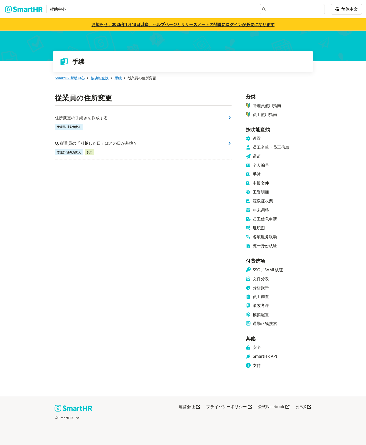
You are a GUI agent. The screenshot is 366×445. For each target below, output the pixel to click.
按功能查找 (100, 78)
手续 (118, 78)
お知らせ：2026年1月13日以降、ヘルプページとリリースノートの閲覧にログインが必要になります (183, 24)
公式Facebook (273, 407)
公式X (303, 407)
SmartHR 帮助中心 (70, 78)
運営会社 (189, 407)
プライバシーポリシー (229, 407)
